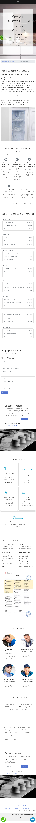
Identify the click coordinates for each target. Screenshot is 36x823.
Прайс (18, 805)
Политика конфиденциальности (12, 808)
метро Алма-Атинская (7, 361)
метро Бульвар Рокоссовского (10, 388)
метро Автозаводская (7, 381)
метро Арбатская (6, 364)
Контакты (24, 805)
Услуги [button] (11, 805)
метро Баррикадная (7, 371)
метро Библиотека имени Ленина (10, 368)
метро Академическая (8, 374)
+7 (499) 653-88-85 (18, 34)
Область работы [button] (27, 808)
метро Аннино (6, 378)
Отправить (24, 419)
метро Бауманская (7, 384)
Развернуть (5, 392)
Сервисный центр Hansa (8, 61)
